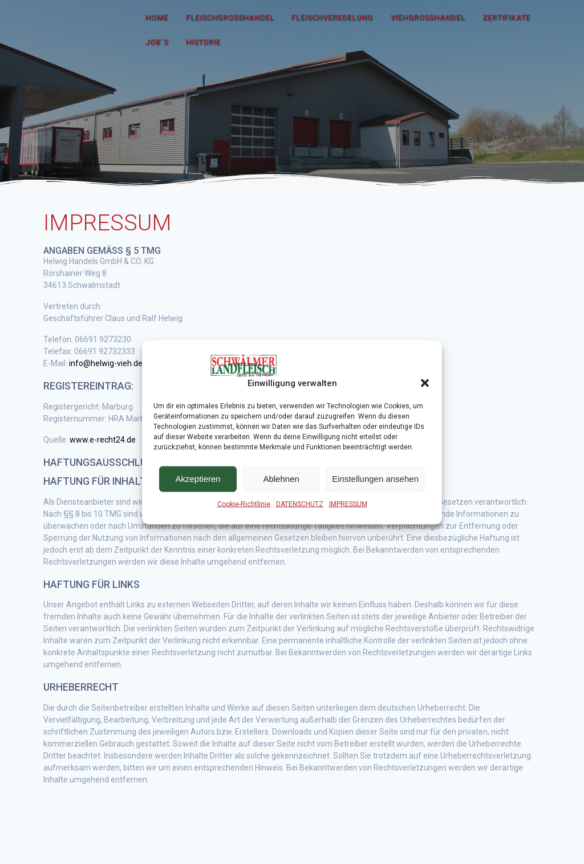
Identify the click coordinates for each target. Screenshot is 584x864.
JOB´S (156, 42)
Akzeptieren (197, 479)
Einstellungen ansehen (375, 479)
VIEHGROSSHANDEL (428, 17)
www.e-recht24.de (103, 439)
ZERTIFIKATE (506, 17)
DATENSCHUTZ (299, 504)
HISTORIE (203, 42)
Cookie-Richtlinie (243, 504)
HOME (156, 17)
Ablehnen (281, 479)
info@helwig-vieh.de (106, 363)
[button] (425, 383)
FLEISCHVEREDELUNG (332, 17)
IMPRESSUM (348, 504)
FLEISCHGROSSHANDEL (230, 17)
